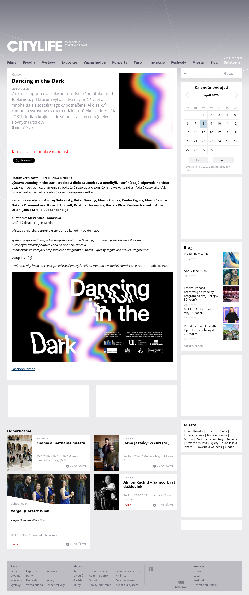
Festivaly (178, 62)
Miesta (198, 62)
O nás (197, 571)
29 (203, 150)
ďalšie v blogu (193, 346)
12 (235, 123)
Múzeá (188, 439)
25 (227, 141)
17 (219, 132)
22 (203, 141)
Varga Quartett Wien (30, 510)
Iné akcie (157, 62)
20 (188, 141)
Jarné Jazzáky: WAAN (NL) (146, 443)
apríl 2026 (211, 95)
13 (188, 132)
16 (211, 132)
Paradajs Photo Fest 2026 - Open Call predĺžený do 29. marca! (202, 330)
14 (195, 132)
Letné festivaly (56, 585)
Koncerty (119, 62)
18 (227, 132)
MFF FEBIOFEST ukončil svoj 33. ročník (199, 311)
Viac (43, 520)
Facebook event (23, 369)
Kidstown (232, 62)
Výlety (214, 443)
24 (219, 141)
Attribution (200, 580)
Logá (196, 575)
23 (211, 141)
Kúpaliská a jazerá (127, 585)
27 (188, 150)
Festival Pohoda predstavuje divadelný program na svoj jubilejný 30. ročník (201, 294)
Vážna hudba (95, 62)
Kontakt (198, 566)
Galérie (211, 431)
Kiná (187, 431)
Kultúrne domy (217, 435)
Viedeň (229, 447)
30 (211, 150)
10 (219, 123)
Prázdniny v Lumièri (197, 254)
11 (227, 123)
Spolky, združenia (100, 585)
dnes (198, 160)
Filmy (11, 62)
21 (195, 141)
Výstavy (48, 62)
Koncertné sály (194, 435)
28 (195, 150)
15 (203, 132)
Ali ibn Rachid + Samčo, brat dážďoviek (149, 484)
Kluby (223, 431)
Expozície (69, 62)
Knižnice (232, 439)
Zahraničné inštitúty (209, 439)
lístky (14, 544)
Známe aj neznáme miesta (60, 443)
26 (235, 141)
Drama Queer (20, 88)
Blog (214, 62)
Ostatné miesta (196, 443)
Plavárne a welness (209, 447)
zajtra (223, 160)
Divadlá (29, 62)
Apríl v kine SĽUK (195, 271)
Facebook (151, 569)
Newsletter (180, 586)
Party (138, 62)
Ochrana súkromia (205, 585)
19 (235, 132)
